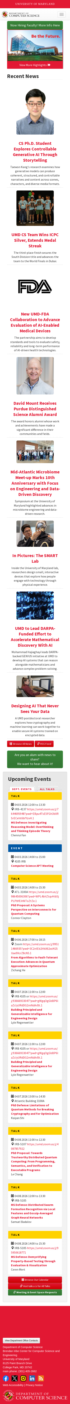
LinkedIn (32, 1378)
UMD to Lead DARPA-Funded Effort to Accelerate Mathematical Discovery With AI (35, 636)
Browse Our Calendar (35, 1279)
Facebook (6, 1378)
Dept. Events (23, 789)
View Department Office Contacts (21, 1340)
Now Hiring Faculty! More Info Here (35, 25)
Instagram (23, 1378)
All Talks (47, 789)
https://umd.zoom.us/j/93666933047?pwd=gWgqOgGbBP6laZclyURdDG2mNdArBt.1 (34, 1000)
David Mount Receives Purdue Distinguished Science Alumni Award (35, 408)
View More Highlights (35, 65)
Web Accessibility (13, 1385)
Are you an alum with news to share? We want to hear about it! (35, 759)
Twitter (15, 1378)
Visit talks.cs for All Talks (35, 1286)
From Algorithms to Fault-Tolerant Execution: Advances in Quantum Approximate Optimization (34, 961)
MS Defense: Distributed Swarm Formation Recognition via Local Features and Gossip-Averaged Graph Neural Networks (33, 1211)
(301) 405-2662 (27, 1371)
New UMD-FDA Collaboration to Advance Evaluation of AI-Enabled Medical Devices (35, 322)
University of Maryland (35, 4)
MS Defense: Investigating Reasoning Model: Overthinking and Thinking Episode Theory (32, 827)
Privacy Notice (34, 1385)
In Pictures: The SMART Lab (35, 558)
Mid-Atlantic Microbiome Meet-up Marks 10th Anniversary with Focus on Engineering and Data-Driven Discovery (35, 483)
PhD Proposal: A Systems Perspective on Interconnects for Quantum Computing (33, 909)
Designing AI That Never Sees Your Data (35, 708)
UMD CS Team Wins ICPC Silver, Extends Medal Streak (35, 240)
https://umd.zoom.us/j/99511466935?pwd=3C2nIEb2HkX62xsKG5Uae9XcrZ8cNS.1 (35, 948)
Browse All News (21, 744)
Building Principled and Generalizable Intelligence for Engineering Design (31, 1014)
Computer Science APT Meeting (32, 866)
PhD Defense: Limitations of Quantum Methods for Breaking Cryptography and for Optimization (35, 1109)
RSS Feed (44, 744)
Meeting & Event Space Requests (35, 1292)
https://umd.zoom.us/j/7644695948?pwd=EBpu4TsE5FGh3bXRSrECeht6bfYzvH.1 (35, 813)
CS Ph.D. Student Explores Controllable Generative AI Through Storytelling (35, 151)
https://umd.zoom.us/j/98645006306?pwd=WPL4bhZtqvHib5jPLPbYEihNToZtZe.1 (35, 896)
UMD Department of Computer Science (28, 14)
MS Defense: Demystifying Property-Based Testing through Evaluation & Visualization (33, 1261)
